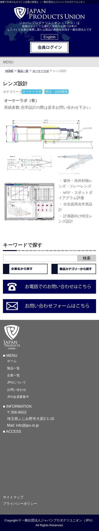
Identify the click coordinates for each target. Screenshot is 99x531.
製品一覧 (13, 368)
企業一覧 (13, 375)
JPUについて (16, 382)
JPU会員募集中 (18, 397)
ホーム (12, 361)
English (49, 37)
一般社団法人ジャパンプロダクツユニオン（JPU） (58, 520)
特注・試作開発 (56, 91)
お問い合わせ (16, 389)
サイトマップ (13, 497)
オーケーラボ (41, 71)
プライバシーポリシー (20, 503)
